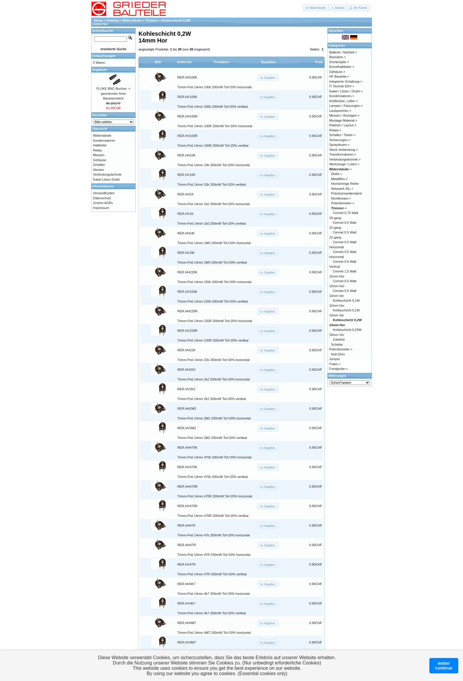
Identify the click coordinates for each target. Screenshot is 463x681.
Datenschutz (102, 198)
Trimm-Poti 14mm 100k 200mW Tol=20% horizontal (214, 87)
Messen (99, 155)
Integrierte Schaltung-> (345, 81)
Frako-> (334, 364)
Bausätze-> (337, 57)
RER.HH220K (187, 272)
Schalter (99, 164)
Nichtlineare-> (341, 198)
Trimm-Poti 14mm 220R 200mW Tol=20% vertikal (213, 340)
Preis (319, 62)
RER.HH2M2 (186, 408)
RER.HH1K (185, 194)
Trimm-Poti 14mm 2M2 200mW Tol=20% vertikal (212, 438)
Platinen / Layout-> (342, 125)
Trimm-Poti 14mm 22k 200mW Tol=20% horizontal (213, 360)
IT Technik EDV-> (341, 86)
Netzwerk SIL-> (342, 188)
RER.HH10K (186, 155)
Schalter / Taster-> (342, 135)
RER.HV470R (187, 506)
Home (98, 20)
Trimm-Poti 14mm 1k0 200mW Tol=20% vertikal (211, 223)
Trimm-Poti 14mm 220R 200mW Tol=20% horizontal (214, 321)
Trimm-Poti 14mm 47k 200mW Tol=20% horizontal (213, 535)
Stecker (98, 170)
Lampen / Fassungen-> (346, 105)
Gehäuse (99, 160)
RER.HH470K (187, 447)
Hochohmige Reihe (345, 183)
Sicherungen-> (339, 140)
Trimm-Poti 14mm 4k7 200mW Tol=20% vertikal (211, 613)
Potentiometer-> (342, 203)
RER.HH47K (186, 525)
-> (340, 169)
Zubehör (339, 339)
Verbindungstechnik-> (345, 159)
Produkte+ (222, 62)
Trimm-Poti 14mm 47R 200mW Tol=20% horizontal (213, 554)
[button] (316, 7)
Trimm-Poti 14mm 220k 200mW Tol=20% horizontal (214, 282)
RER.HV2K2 (186, 389)
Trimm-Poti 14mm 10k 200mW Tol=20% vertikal (211, 184)
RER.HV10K (186, 175)
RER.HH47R (186, 545)
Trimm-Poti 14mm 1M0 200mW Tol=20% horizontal (214, 243)
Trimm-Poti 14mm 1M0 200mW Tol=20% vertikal (212, 262)
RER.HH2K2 (186, 369)
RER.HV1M (185, 252)
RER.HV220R (187, 330)
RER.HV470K (187, 467)
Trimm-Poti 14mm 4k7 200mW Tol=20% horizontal (213, 593)
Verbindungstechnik (107, 174)
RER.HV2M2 (186, 428)
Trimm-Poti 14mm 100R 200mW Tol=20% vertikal (213, 145)
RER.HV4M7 (186, 642)
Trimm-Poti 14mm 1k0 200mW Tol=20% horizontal (213, 204)
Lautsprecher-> (340, 110)
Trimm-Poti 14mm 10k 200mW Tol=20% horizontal (213, 165)
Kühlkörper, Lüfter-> (343, 101)
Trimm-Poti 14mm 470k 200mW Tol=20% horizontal (214, 457)
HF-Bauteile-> (339, 76)
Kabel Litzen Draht (106, 179)
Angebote (99, 69)
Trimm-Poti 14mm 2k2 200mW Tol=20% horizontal (213, 379)
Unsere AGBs (103, 203)
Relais (97, 150)
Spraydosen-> (339, 144)
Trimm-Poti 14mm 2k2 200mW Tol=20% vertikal (211, 399)
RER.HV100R (187, 136)
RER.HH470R (187, 486)
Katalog (112, 20)
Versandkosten (104, 193)
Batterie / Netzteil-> (343, 52)
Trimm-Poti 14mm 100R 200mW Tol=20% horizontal (214, 126)
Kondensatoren (104, 140)
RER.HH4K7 (186, 584)
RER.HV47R (186, 564)
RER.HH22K (186, 350)
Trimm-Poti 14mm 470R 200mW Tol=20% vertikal (213, 515)
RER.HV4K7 (186, 603)
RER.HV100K (187, 97)
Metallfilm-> (339, 179)
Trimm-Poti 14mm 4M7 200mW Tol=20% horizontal (214, 632)
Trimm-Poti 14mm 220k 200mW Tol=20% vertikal (212, 301)
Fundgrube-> (338, 368)
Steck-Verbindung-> (343, 149)
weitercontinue (443, 665)
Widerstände (132, 20)
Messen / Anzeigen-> (344, 115)
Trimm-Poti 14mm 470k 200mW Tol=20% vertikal (212, 477)
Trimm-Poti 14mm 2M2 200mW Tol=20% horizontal (214, 418)
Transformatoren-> (342, 154)
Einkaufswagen (104, 56)
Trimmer (151, 20)
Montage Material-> (343, 120)
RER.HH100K (187, 77)
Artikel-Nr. (185, 62)
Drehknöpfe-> (339, 62)
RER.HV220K (187, 291)
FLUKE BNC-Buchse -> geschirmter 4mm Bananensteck (113, 93)
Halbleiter (100, 145)
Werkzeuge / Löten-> (344, 164)
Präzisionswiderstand (346, 193)
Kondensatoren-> (341, 96)
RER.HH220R (187, 311)
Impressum (101, 208)
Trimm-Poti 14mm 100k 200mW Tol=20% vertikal (212, 106)
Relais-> (335, 130)
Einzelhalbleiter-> (341, 66)
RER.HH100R (187, 116)
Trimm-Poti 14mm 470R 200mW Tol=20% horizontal (214, 496)
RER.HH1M (185, 233)
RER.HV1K (185, 213)
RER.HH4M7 (186, 623)
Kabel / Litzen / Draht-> (346, 91)
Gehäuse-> (337, 72)
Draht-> (336, 174)
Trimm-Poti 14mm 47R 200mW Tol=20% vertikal (212, 574)
